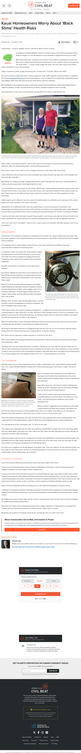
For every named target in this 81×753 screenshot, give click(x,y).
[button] (3, 6)
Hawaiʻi (4, 18)
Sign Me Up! (53, 671)
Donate (42, 530)
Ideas (30, 13)
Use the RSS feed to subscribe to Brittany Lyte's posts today (33, 547)
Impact (48, 13)
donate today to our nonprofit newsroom (30, 525)
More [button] (55, 13)
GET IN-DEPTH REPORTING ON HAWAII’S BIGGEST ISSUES (40, 663)
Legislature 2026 (6, 13)
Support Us (74, 6)
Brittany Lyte (6, 42)
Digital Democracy (20, 13)
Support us (46, 9)
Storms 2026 (39, 13)
